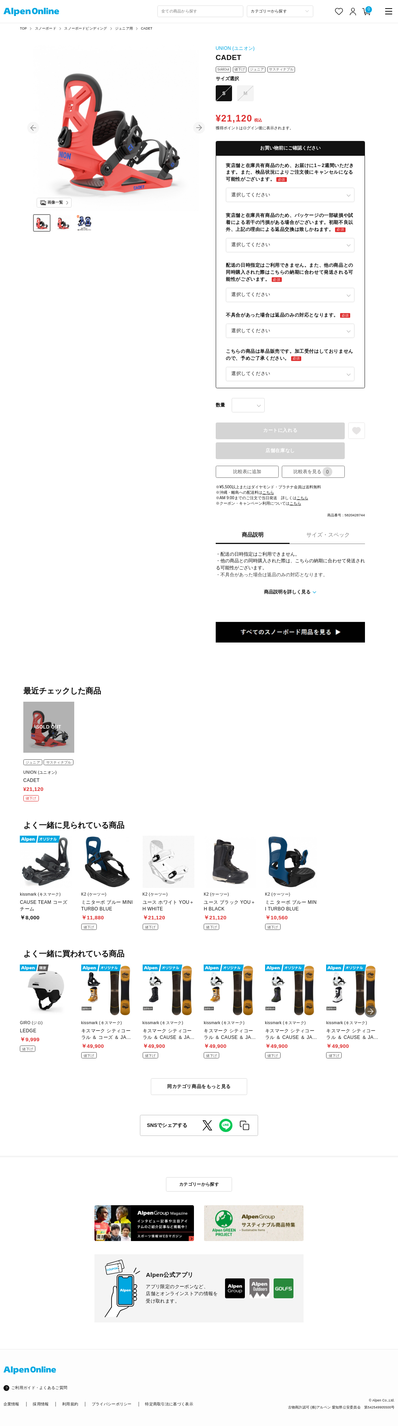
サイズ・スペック (328, 535)
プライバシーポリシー (112, 1404)
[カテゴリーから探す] (280, 11)
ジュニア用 (124, 28)
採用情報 (41, 1404)
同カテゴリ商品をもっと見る (199, 1086)
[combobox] (200, 11)
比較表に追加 (247, 471)
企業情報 (11, 1404)
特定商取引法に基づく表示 (169, 1404)
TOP (23, 28)
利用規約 (70, 1404)
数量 (220, 405)
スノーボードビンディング (85, 28)
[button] (33, 128)
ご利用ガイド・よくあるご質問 (39, 1388)
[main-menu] (389, 11)
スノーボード (45, 28)
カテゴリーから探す (199, 1184)
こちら (268, 492)
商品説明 (253, 535)
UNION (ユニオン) (235, 48)
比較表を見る (312, 472)
